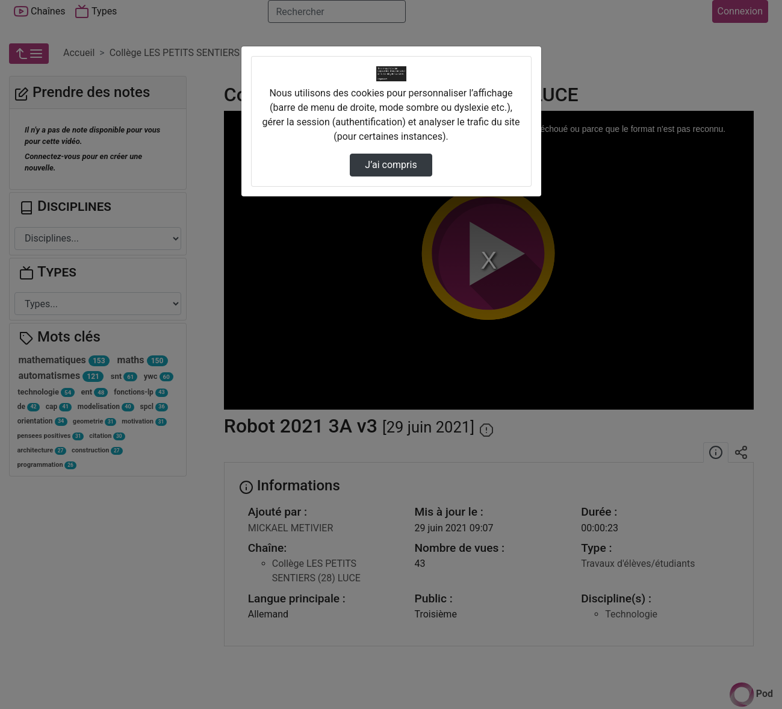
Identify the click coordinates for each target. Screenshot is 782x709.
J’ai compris (391, 164)
